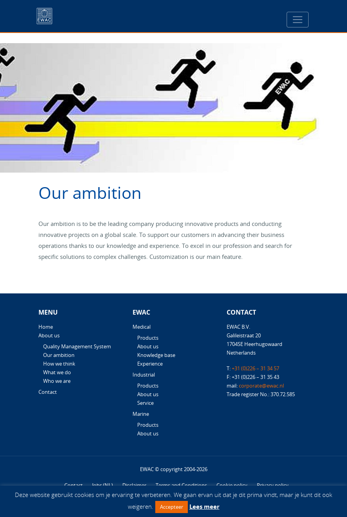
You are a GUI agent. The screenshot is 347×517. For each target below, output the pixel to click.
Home (45, 326)
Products (147, 337)
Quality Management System (77, 346)
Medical (142, 326)
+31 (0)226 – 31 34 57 (255, 368)
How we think (59, 363)
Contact (47, 391)
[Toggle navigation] (298, 19)
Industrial (144, 374)
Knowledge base (156, 355)
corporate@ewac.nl (261, 385)
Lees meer (204, 506)
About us (49, 335)
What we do (57, 372)
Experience (150, 363)
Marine (141, 413)
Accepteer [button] (171, 506)
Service (145, 402)
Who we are (57, 380)
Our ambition (58, 355)
